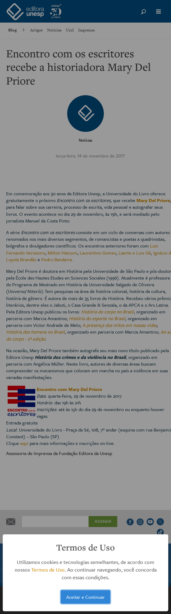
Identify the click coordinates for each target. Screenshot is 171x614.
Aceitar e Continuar (85, 597)
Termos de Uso (48, 569)
